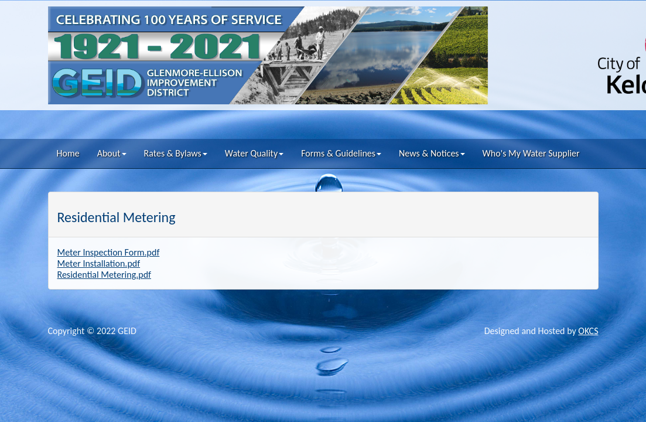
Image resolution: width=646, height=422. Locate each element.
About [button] (112, 153)
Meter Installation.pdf (99, 263)
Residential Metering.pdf (104, 274)
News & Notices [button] (432, 153)
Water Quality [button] (254, 153)
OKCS (588, 330)
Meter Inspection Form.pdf (108, 252)
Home (68, 153)
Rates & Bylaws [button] (175, 153)
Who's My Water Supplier (531, 153)
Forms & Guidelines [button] (341, 153)
